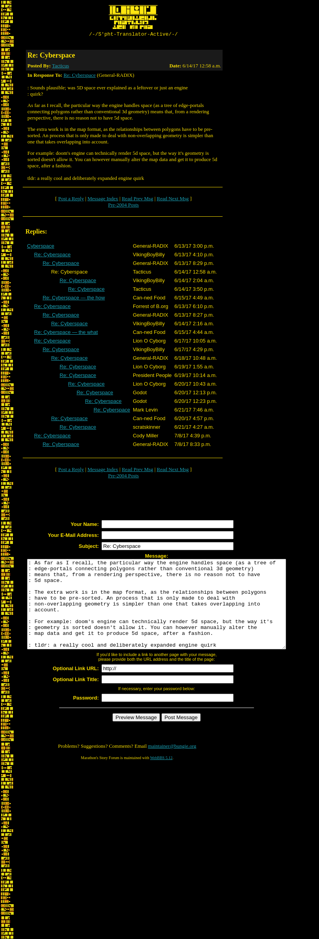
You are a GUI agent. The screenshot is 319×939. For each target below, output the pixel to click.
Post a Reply (71, 200)
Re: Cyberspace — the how (74, 299)
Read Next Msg (173, 200)
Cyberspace (40, 247)
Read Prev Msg (137, 200)
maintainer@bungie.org (172, 765)
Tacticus (60, 67)
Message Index (102, 200)
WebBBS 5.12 (161, 776)
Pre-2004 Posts (123, 206)
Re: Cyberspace (79, 76)
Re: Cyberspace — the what (66, 333)
